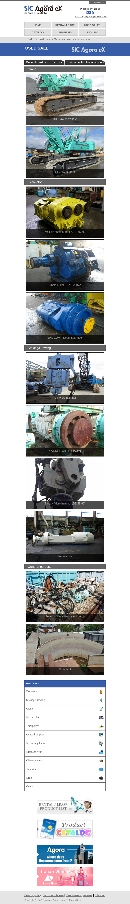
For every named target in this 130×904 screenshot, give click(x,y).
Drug (29, 776)
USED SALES (92, 24)
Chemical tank (34, 759)
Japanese (98, 2)
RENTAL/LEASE (65, 24)
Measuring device (36, 742)
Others (30, 785)
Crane (29, 707)
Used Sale (44, 38)
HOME (38, 24)
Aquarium (31, 767)
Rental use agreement (79, 894)
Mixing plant (33, 716)
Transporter (32, 724)
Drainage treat (34, 750)
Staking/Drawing (35, 698)
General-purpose (35, 733)
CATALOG (38, 31)
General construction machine (44, 61)
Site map (100, 894)
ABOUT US (65, 31)
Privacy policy (32, 894)
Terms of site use (53, 894)
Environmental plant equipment (85, 61)
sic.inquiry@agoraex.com (91, 16)
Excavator (31, 690)
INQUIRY (92, 31)
